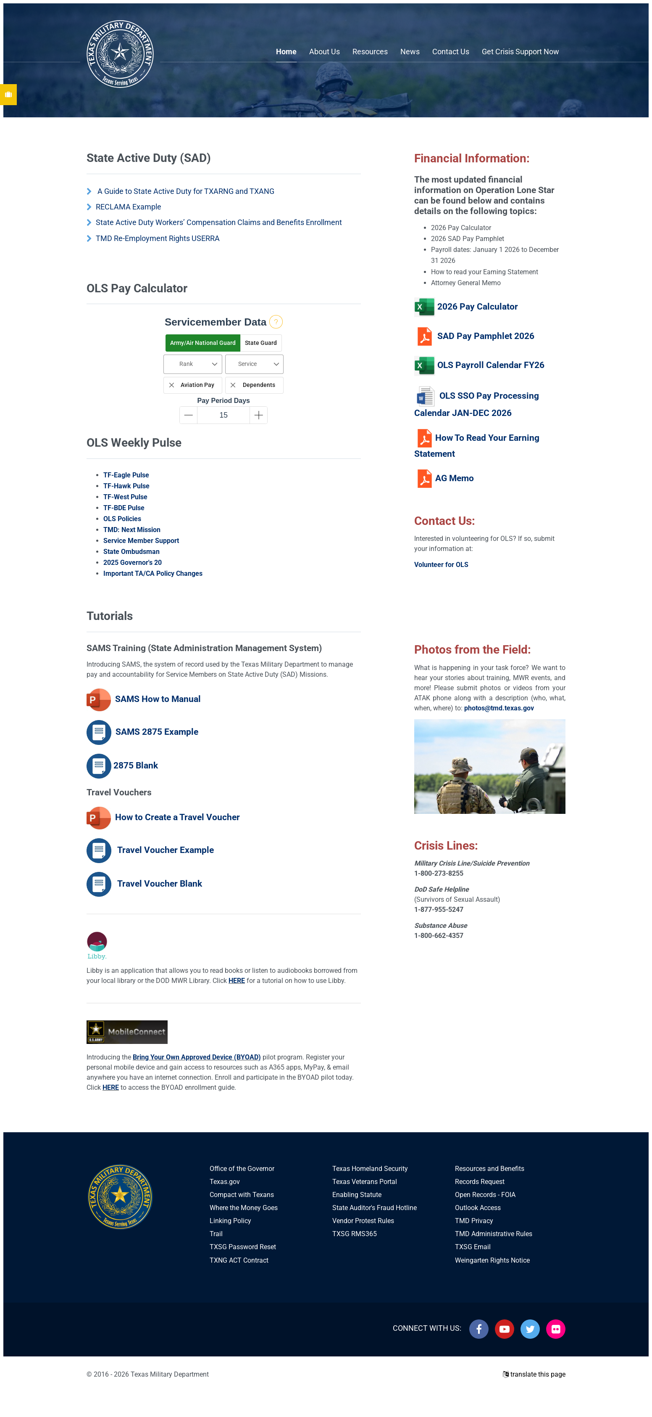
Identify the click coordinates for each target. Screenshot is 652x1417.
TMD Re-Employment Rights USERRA (158, 238)
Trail (216, 1234)
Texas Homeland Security (370, 1169)
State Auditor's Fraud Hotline (374, 1208)
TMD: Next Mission (131, 530)
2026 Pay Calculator (476, 307)
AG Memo (454, 478)
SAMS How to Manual (157, 699)
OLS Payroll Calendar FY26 (490, 365)
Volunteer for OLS (441, 565)
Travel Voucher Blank (157, 884)
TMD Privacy (474, 1221)
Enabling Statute (356, 1195)
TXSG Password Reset (243, 1247)
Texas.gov (225, 1182)
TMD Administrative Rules (493, 1234)
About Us (324, 51)
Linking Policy (230, 1221)
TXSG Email (473, 1247)
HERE (237, 981)
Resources (370, 51)
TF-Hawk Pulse (126, 486)
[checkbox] (192, 385)
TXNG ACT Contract (239, 1260)
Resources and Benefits (489, 1169)
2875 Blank (135, 765)
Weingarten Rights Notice (492, 1260)
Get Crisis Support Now (520, 51)
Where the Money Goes (244, 1208)
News (410, 51)
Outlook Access (478, 1208)
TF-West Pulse (125, 497)
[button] (203, 343)
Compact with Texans (242, 1195)
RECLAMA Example (128, 206)
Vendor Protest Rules (363, 1221)
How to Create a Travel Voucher (177, 817)
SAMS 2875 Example (157, 732)
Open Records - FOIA (485, 1195)
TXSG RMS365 (354, 1234)
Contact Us (450, 51)
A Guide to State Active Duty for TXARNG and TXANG (185, 191)
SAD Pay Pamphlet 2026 (485, 336)
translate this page (534, 1374)
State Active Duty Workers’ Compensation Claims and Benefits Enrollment (219, 222)
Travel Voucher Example (165, 850)
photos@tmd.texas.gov (499, 708)
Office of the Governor (242, 1169)
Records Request (480, 1182)
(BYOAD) (247, 1057)
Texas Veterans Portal (364, 1182)
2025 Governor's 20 (132, 563)
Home (286, 51)
